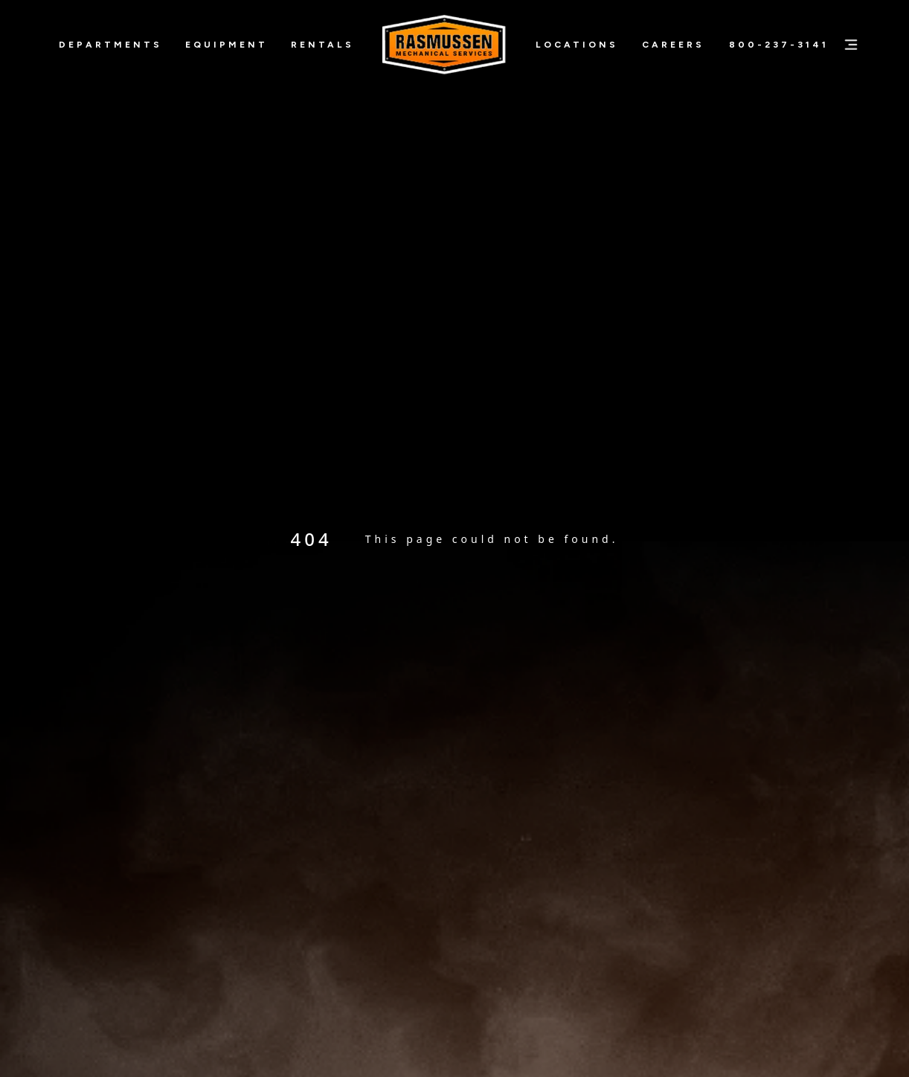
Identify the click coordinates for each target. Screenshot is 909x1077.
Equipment (226, 44)
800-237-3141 (779, 44)
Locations (577, 44)
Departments (110, 44)
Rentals (322, 44)
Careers (673, 44)
